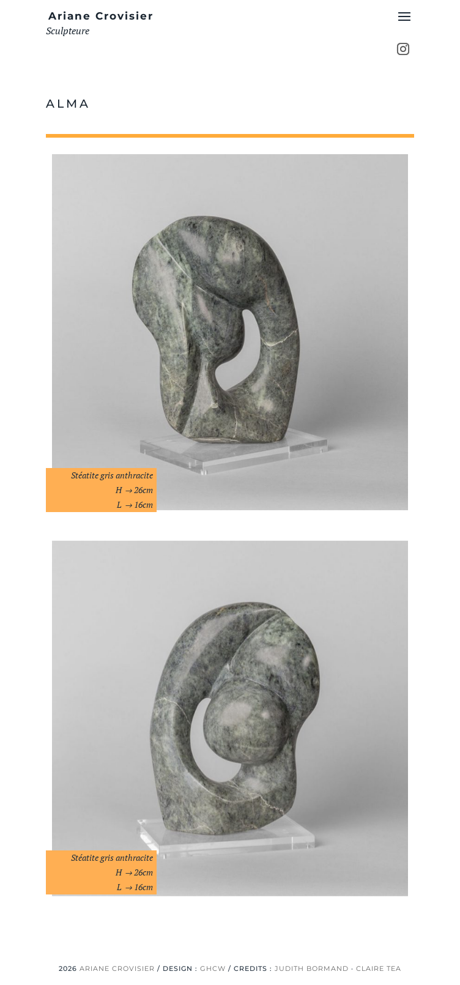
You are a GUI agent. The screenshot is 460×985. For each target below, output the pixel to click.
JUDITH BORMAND (312, 968)
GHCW (213, 968)
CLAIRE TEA (378, 968)
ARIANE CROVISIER (117, 968)
